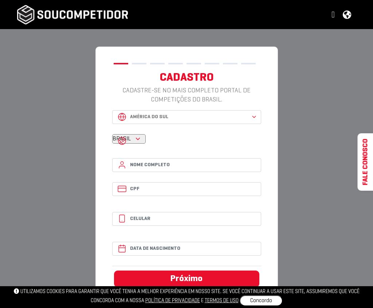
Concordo (261, 300)
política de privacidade (172, 300)
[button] (334, 15)
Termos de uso (222, 300)
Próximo (186, 279)
